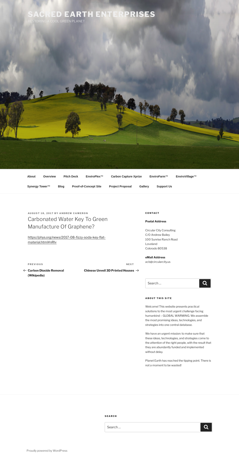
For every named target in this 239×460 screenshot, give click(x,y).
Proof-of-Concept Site (86, 186)
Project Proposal (120, 186)
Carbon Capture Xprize (126, 176)
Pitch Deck (71, 176)
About (31, 176)
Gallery (144, 186)
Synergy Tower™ (38, 186)
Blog (61, 186)
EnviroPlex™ (94, 176)
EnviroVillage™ (186, 176)
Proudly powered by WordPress (47, 450)
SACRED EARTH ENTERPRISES (92, 14)
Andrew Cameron (73, 213)
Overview (49, 176)
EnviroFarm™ (159, 176)
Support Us (164, 186)
